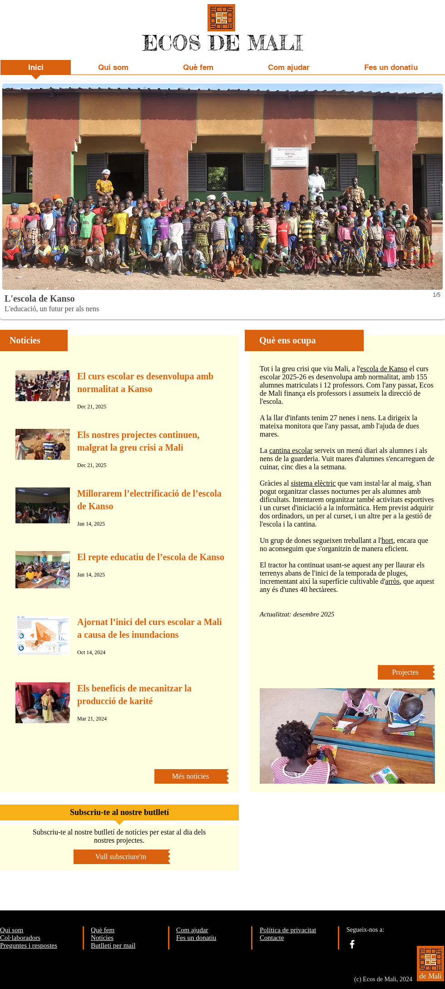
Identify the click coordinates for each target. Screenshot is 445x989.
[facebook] (352, 944)
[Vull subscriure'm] (121, 857)
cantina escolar (291, 450)
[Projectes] (405, 672)
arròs (392, 581)
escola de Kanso (383, 369)
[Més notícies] (190, 776)
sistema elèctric (313, 483)
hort (387, 540)
